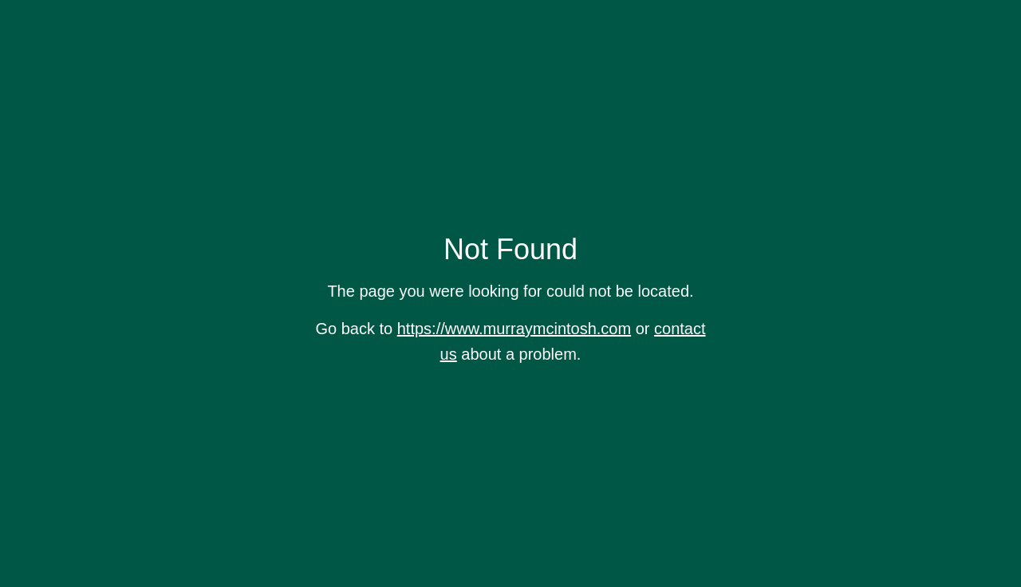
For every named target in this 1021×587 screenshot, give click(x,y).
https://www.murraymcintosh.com (514, 328)
